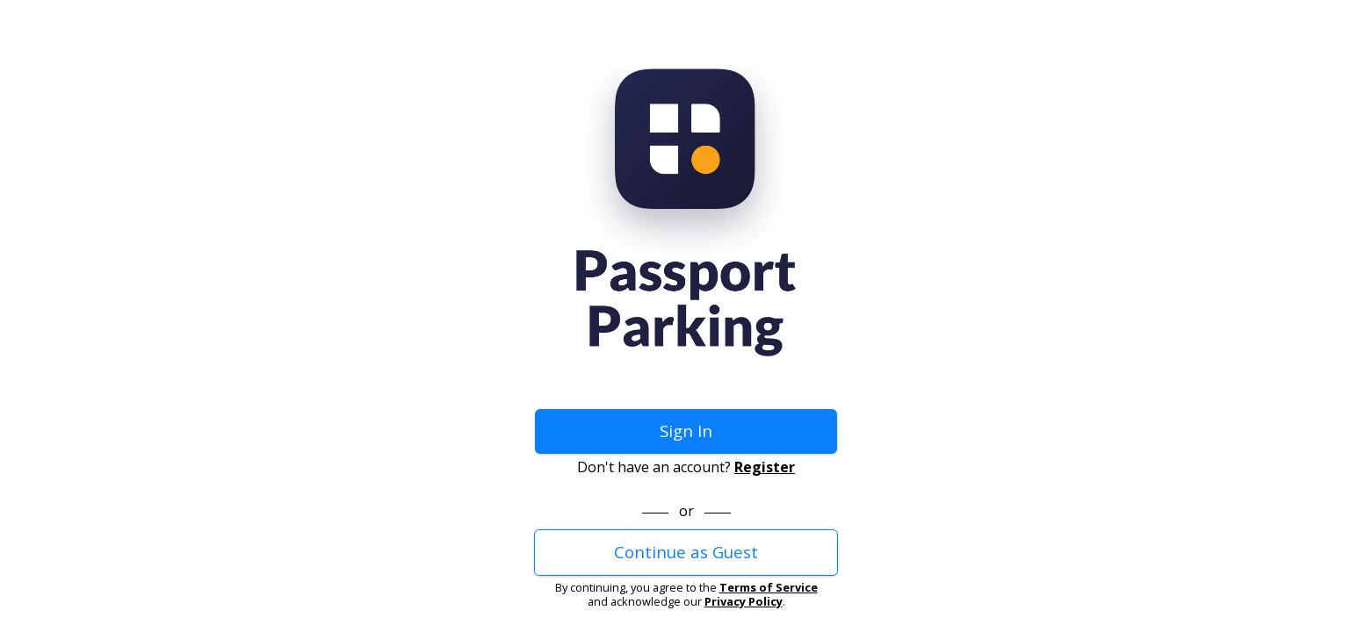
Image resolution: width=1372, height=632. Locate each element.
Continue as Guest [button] (686, 552)
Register (764, 467)
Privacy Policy (743, 601)
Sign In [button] (686, 431)
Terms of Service (768, 587)
